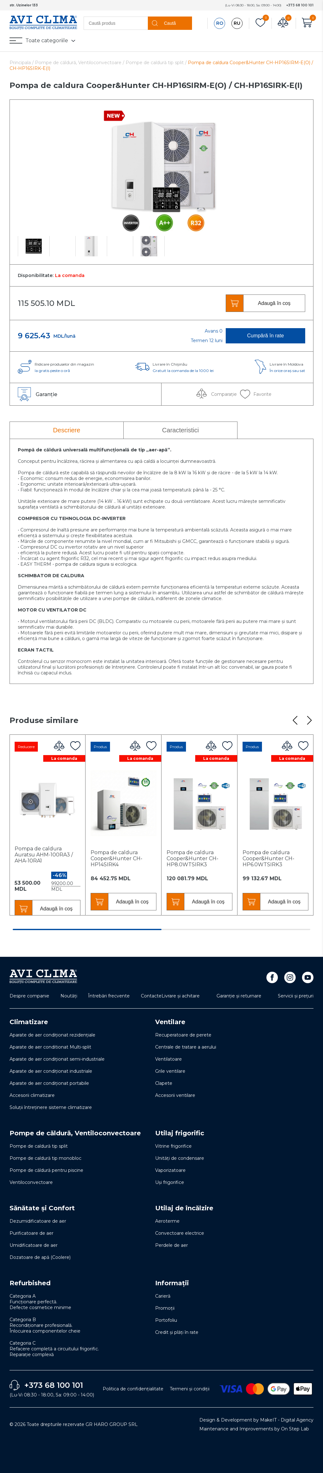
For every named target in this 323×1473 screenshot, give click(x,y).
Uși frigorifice (169, 1182)
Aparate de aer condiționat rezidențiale (52, 1035)
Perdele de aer (171, 1245)
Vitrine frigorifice (173, 1146)
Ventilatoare (168, 1059)
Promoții (165, 1308)
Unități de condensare (179, 1158)
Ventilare (170, 1022)
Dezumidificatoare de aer (38, 1221)
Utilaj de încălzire (184, 1208)
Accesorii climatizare (32, 1095)
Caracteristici (180, 430)
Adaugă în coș (274, 303)
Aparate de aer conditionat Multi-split (50, 1047)
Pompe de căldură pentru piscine (46, 1170)
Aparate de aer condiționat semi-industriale (57, 1059)
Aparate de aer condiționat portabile (49, 1083)
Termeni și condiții (190, 1389)
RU (237, 23)
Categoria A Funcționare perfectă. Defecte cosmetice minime (40, 1301)
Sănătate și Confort (42, 1208)
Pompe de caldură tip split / (156, 62)
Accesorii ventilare (175, 1095)
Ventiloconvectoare (31, 1182)
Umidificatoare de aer (34, 1245)
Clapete (163, 1083)
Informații (172, 1283)
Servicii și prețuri (295, 996)
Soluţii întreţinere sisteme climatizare (51, 1107)
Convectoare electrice (179, 1233)
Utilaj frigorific (179, 1133)
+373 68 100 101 (299, 5)
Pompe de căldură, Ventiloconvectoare (75, 1133)
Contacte (151, 996)
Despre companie (29, 996)
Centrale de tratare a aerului (185, 1047)
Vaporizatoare (170, 1170)
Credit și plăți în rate (176, 1332)
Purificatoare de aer (31, 1233)
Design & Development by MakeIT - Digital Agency (256, 1420)
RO (219, 23)
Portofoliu (166, 1320)
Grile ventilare (170, 1071)
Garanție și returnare (238, 996)
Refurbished (30, 1283)
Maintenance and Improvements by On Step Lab (254, 1429)
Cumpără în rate (265, 335)
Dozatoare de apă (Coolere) (40, 1257)
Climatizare (29, 1022)
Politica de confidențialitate (133, 1389)
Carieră (162, 1296)
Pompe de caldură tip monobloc (45, 1158)
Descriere (66, 430)
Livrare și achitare (181, 996)
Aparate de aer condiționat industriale (51, 1071)
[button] (295, 720)
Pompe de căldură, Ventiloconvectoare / (80, 62)
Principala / (22, 62)
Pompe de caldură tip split (39, 1146)
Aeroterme (167, 1221)
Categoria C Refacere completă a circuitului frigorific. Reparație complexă (54, 1348)
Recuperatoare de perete (183, 1035)
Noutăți (68, 996)
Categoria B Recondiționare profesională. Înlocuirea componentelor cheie (45, 1325)
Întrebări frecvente (109, 996)
